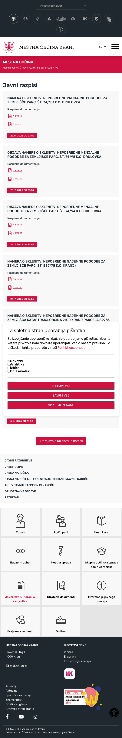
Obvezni (16, 361)
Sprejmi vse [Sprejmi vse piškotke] (61, 386)
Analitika (17, 364)
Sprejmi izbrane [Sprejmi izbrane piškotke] (61, 405)
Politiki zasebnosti (71, 348)
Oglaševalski (20, 371)
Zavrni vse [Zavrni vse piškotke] (61, 395)
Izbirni (15, 367)
